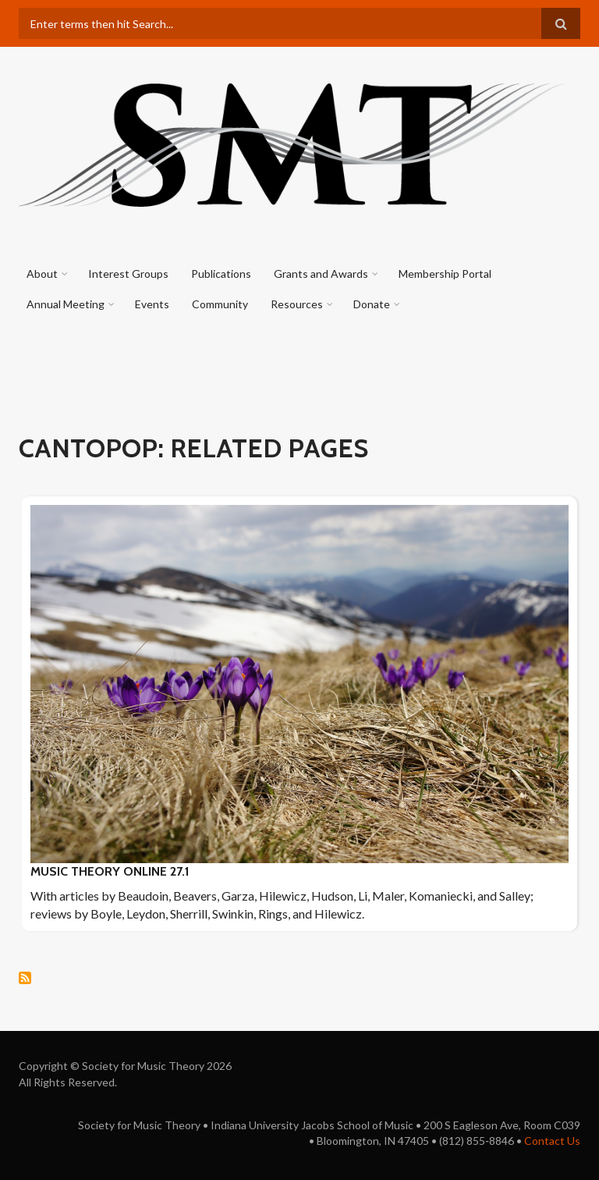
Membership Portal (445, 273)
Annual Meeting (66, 304)
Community (220, 304)
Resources (297, 304)
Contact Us (552, 1140)
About (42, 273)
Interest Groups (128, 273)
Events (152, 304)
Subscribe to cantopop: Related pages (25, 978)
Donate (371, 304)
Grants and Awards (321, 273)
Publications (221, 273)
